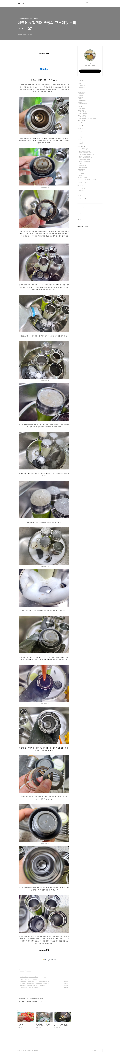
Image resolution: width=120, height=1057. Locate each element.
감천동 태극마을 (83, 103)
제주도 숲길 (82, 112)
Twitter (86, 226)
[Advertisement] (49, 959)
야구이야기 (81, 193)
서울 (80, 84)
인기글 (83, 207)
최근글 (79, 207)
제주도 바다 (82, 117)
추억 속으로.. (83, 177)
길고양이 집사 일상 (83, 199)
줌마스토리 (21, 3)
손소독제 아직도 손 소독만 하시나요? (28, 987)
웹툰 (80, 196)
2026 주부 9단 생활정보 (85, 161)
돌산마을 (81, 93)
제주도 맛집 (82, 108)
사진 (81, 142)
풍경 (80, 137)
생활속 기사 (82, 188)
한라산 (81, 110)
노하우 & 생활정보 (24, 977)
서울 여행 (82, 87)
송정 (80, 102)
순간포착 (81, 185)
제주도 (81, 106)
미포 (80, 98)
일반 (81, 175)
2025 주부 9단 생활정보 (33, 977)
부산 (80, 90)
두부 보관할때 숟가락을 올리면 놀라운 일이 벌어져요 (32, 985)
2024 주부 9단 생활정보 (85, 157)
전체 (80, 81)
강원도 (80, 131)
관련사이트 (94, 1050)
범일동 (81, 97)
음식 (81, 171)
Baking (82, 169)
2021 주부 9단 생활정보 (85, 151)
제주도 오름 (82, 115)
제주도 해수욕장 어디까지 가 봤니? (87, 118)
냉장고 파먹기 (83, 167)
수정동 (81, 95)
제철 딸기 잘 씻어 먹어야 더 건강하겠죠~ (29, 979)
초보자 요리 (82, 166)
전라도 (80, 123)
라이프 (81, 173)
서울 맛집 (82, 85)
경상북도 (81, 128)
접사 (81, 143)
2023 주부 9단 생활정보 (85, 156)
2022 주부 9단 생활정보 (85, 152)
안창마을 (82, 92)
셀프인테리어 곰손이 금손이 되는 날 (87, 180)
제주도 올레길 (83, 113)
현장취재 (82, 190)
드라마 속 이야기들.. (83, 183)
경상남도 (81, 126)
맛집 (80, 134)
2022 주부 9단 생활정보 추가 (86, 154)
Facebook (80, 226)
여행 (79, 140)
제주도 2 (82, 120)
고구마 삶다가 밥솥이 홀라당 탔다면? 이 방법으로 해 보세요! (33, 983)
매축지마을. (82, 100)
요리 (80, 164)
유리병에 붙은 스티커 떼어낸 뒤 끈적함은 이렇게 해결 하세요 (33, 981)
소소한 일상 (81, 146)
